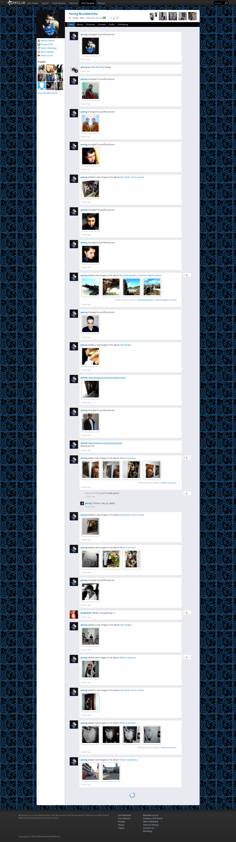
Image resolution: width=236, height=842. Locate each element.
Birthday (100, 67)
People (121, 821)
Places (101, 3)
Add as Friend (47, 40)
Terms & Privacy (151, 824)
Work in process (128, 458)
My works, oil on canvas (132, 177)
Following (123, 24)
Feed (71, 24)
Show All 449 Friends (47, 92)
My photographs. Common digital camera (140, 275)
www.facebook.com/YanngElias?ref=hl (107, 377)
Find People (87, 3)
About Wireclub (150, 821)
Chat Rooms (59, 3)
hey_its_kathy (92, 493)
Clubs (111, 24)
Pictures (90, 24)
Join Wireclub (124, 815)
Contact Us (148, 828)
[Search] (219, 3)
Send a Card (47, 55)
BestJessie (85, 612)
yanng (83, 34)
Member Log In (150, 815)
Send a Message (49, 47)
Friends (102, 24)
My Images (125, 344)
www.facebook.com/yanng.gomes (105, 442)
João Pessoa (96, 17)
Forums (73, 3)
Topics (121, 828)
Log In (45, 3)
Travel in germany (128, 759)
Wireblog (147, 831)
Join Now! (32, 3)
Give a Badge (47, 51)
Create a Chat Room (153, 818)
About (80, 24)
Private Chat (47, 44)
